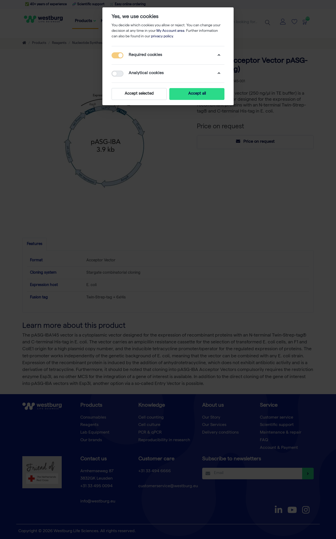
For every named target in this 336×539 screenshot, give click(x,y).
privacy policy (162, 36)
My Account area (170, 31)
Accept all (197, 94)
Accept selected (139, 94)
